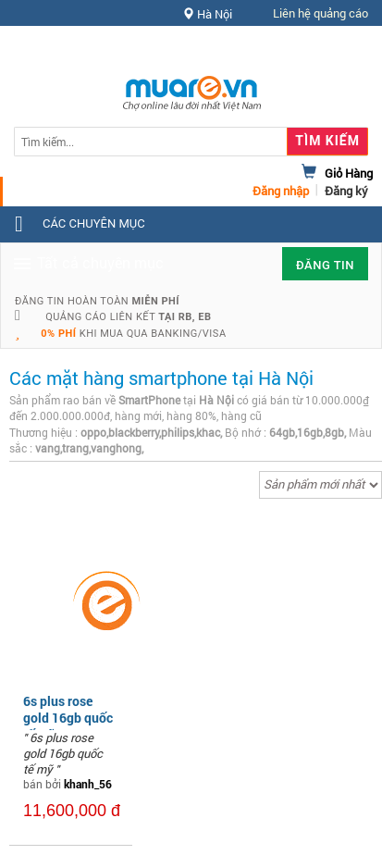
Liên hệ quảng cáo (320, 13)
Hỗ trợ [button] (335, 50)
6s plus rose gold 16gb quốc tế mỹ (68, 717)
